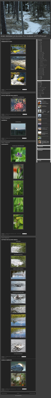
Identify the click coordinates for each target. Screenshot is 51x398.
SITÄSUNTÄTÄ (40, 93)
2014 (40, 51)
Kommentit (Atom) (19, 395)
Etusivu (18, 393)
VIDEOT (39, 96)
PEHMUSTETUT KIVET (6, 41)
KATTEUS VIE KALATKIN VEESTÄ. (9, 239)
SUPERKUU (4, 120)
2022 (40, 41)
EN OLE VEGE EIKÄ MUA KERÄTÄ (9, 95)
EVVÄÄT (39, 84)
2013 (40, 76)
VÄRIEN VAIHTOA (44, 118)
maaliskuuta (41, 72)
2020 (40, 43)
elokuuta (41, 57)
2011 (40, 78)
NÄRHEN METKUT (44, 140)
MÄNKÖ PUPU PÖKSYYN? (44, 110)
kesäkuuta (41, 68)
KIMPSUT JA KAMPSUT (41, 87)
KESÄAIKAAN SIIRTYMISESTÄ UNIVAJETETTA (44, 102)
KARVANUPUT (4, 144)
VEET (5, 90)
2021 (40, 42)
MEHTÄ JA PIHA (6, 115)
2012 (40, 77)
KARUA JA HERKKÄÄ (6, 360)
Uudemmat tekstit (4, 393)
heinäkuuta (41, 58)
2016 (40, 48)
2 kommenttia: (19, 138)
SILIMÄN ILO (40, 90)
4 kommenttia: (18, 356)
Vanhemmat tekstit (32, 393)
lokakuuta (41, 54)
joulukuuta (41, 52)
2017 (40, 47)
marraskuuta (41, 53)
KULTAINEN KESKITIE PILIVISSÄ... (45, 128)
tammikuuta (41, 74)
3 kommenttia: (19, 89)
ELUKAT (5, 357)
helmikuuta (41, 73)
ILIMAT (5, 139)
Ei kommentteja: (19, 114)
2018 (40, 46)
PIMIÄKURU (43, 105)
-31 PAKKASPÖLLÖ (44, 114)
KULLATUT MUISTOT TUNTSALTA (45, 132)
